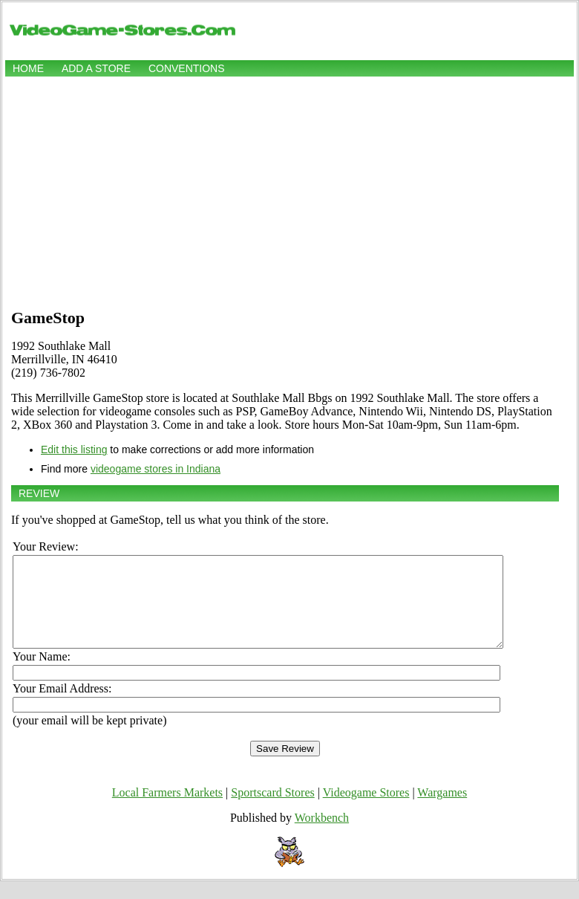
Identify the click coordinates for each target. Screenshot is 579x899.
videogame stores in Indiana (155, 469)
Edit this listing (74, 449)
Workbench (322, 835)
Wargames (442, 810)
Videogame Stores (366, 810)
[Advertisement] (289, 191)
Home (28, 68)
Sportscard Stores (272, 810)
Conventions (186, 68)
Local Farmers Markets (167, 810)
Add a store (96, 68)
